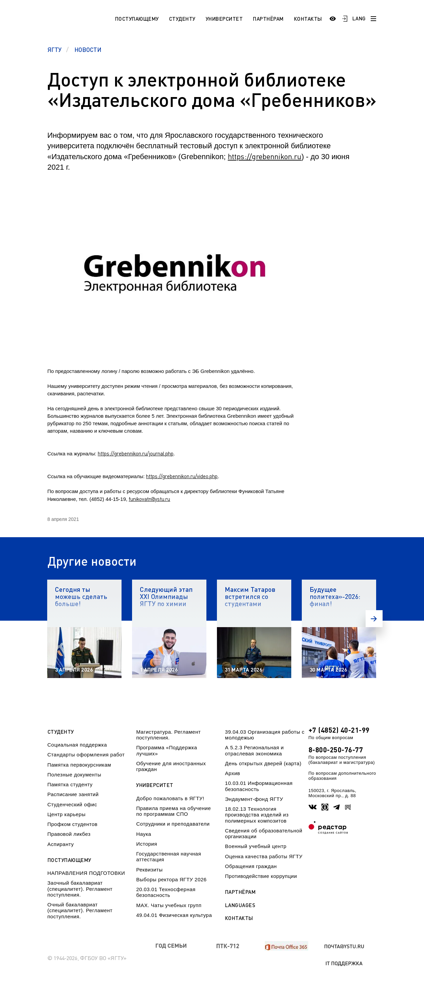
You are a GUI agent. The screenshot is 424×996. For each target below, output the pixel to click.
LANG (359, 18)
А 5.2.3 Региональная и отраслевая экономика (254, 750)
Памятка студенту (70, 784)
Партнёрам (268, 19)
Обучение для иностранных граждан (171, 766)
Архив (232, 773)
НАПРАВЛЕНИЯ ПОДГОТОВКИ (86, 873)
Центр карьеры (67, 814)
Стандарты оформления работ (86, 754)
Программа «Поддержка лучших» (166, 750)
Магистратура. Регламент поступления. (168, 734)
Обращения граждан (251, 866)
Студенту (182, 19)
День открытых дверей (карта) (263, 763)
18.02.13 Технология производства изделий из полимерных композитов (257, 815)
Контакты (308, 19)
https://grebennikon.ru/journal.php (135, 453)
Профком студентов (73, 824)
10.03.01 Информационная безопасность (259, 786)
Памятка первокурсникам (79, 765)
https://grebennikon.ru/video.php (182, 476)
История (146, 844)
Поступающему (137, 19)
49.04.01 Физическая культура (174, 915)
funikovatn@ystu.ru (149, 499)
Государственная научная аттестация (168, 856)
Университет (224, 19)
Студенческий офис (72, 804)
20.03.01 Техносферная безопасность (166, 892)
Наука (143, 834)
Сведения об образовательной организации (263, 833)
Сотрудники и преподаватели (173, 824)
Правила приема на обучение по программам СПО (173, 811)
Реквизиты (149, 869)
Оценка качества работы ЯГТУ (263, 856)
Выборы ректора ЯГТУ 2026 (171, 879)
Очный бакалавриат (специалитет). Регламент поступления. (80, 910)
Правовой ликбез (69, 834)
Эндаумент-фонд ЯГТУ (254, 799)
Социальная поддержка (77, 745)
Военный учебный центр (256, 846)
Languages (240, 905)
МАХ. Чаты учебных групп (168, 905)
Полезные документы (75, 774)
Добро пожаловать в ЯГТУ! (170, 798)
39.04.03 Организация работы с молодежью (265, 734)
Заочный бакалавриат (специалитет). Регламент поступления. (80, 889)
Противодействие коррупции (261, 876)
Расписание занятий (73, 794)
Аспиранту (61, 844)
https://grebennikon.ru (264, 156)
